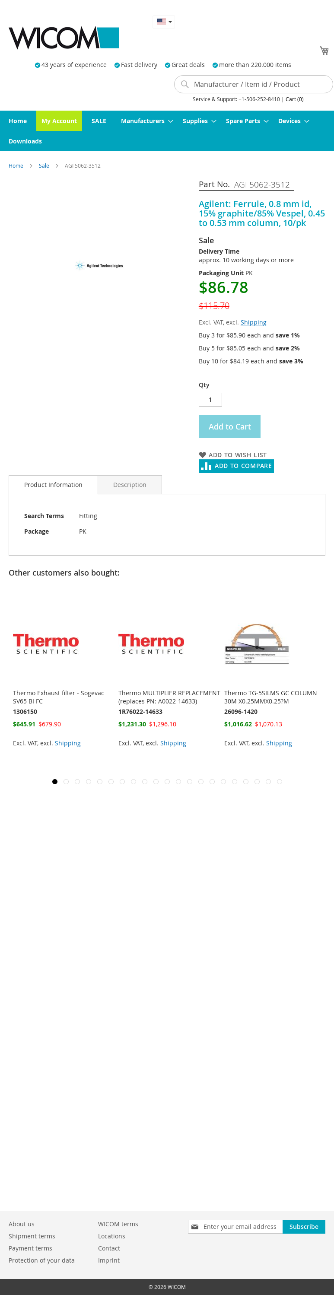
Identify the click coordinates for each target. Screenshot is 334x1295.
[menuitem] (17, 121)
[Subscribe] (304, 1227)
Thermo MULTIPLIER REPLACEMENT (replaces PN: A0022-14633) (169, 697)
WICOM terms (118, 1224)
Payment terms (30, 1248)
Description (129, 484)
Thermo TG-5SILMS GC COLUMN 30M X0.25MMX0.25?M (270, 697)
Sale (45, 165)
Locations (111, 1236)
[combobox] (253, 84)
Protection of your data (42, 1260)
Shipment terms (32, 1236)
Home (17, 165)
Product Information (53, 484)
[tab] (53, 484)
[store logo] (64, 38)
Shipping (254, 322)
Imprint (109, 1260)
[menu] (167, 131)
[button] (164, 22)
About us (22, 1224)
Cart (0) (295, 98)
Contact (109, 1248)
